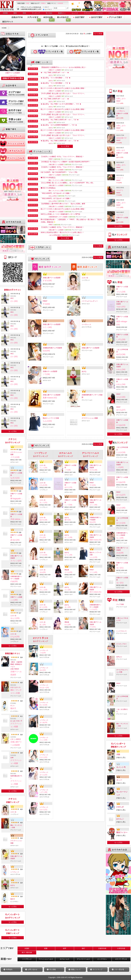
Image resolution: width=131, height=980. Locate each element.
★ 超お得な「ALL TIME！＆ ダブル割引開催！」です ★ (61, 104)
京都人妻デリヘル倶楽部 (16, 557)
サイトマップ (97, 969)
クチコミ (87, 13)
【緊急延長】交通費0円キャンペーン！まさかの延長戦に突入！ (63, 67)
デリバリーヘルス (83, 959)
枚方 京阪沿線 (27, 952)
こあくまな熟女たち (122, 710)
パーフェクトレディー (90, 301)
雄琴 (64, 948)
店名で (46, 7)
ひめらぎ (120, 807)
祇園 (45, 948)
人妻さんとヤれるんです (122, 619)
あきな (12, 885)
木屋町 (26, 948)
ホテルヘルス (64, 959)
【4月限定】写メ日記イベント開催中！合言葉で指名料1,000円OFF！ (65, 162)
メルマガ (99, 13)
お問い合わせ (32, 969)
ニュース (75, 13)
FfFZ (12, 298)
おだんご (120, 819)
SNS (24, 13)
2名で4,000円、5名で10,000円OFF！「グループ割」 (60, 172)
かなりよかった (15, 687)
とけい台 (13, 615)
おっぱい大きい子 (16, 721)
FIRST (51, 159)
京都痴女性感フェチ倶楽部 (52, 348)
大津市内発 (121, 948)
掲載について (76, 969)
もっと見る (13, 431)
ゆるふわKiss (53, 196)
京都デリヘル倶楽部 (12, 73)
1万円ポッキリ (114, 13)
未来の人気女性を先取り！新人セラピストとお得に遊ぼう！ (62, 232)
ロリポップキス (121, 644)
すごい (12, 705)
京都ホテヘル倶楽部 (55, 70)
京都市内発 (102, 948)
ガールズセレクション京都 (122, 671)
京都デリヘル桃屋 (16, 597)
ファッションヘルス (45, 959)
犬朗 (118, 754)
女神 (11, 757)
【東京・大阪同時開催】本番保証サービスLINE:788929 (16, 665)
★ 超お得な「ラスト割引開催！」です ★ (55, 78)
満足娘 (67, 570)
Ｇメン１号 (121, 767)
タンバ (119, 780)
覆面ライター (122, 832)
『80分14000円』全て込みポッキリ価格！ (56, 193)
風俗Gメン (62, 13)
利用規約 (9, 969)
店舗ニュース (40, 62)
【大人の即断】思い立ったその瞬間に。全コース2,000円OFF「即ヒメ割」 (67, 183)
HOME (5, 13)
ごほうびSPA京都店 (55, 235)
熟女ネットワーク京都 (51, 418)
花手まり (119, 657)
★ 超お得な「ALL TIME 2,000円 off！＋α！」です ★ (60, 120)
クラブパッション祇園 (16, 453)
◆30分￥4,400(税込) (48, 178)
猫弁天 (12, 899)
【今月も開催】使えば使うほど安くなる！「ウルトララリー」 (63, 93)
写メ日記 (49, 13)
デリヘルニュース (40, 151)
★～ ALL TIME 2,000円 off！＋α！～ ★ (55, 72)
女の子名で (47, 9)
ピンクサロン (102, 959)
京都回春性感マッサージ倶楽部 (16, 577)
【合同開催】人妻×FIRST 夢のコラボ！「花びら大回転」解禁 (63, 204)
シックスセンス (121, 631)
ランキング (36, 13)
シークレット (14, 872)
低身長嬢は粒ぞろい (16, 777)
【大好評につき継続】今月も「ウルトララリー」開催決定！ (62, 156)
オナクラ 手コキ (121, 959)
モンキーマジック (122, 793)
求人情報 (52, 969)
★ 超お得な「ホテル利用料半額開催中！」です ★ (59, 125)
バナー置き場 (119, 969)
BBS (15, 13)
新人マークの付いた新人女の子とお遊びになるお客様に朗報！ (63, 88)
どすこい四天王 (15, 739)
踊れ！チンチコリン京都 (16, 826)
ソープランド (27, 959)
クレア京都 (120, 604)
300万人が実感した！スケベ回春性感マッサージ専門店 (60, 214)
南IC (83, 948)
